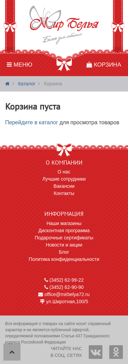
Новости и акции (64, 245)
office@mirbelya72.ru (63, 294)
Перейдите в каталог (31, 122)
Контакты (64, 193)
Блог (64, 252)
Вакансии (64, 186)
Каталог (26, 83)
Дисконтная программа (63, 230)
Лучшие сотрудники (64, 179)
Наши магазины (64, 223)
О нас (64, 171)
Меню (19, 64)
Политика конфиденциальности (64, 259)
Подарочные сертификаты (64, 237)
